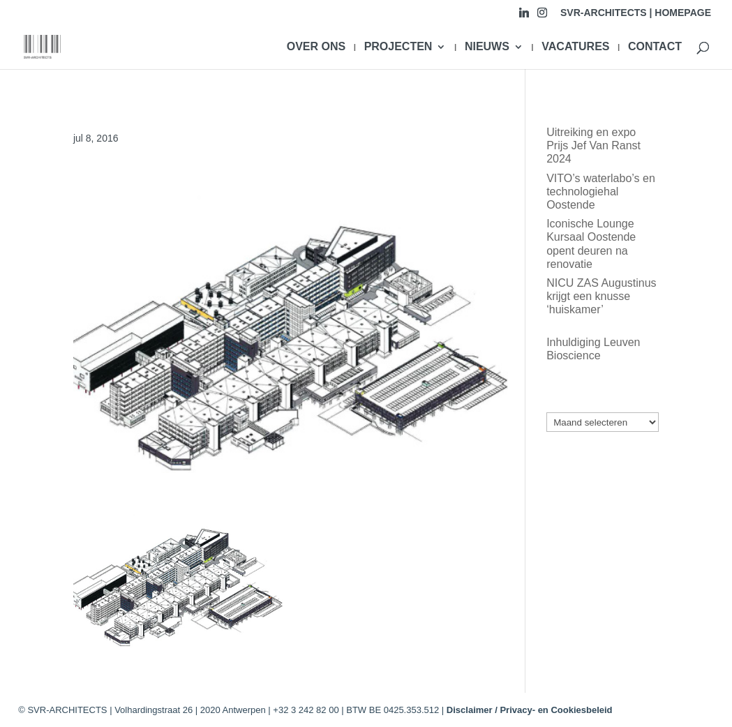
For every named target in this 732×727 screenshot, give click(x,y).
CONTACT (655, 47)
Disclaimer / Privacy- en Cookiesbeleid (530, 710)
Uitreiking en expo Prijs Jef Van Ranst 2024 (593, 145)
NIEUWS (487, 47)
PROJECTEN (398, 47)
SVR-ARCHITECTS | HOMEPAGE (635, 13)
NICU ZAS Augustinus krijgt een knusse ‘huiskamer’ (601, 296)
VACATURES (575, 47)
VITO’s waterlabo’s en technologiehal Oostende (600, 191)
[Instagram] (542, 16)
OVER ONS (316, 47)
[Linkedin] (524, 16)
